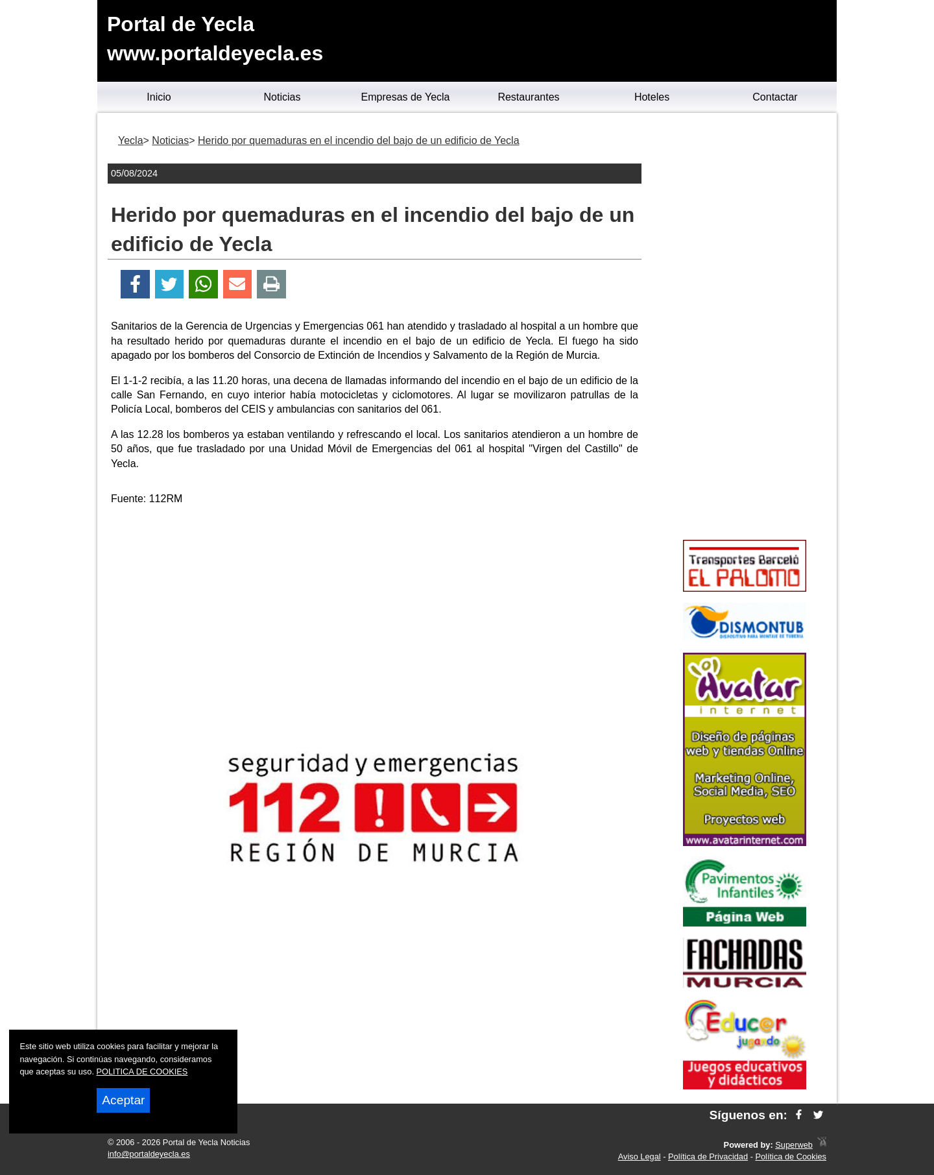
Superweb (794, 1145)
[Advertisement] (375, 607)
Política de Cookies (790, 1156)
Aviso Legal (639, 1156)
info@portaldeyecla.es (149, 1154)
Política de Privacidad (708, 1156)
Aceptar (123, 1100)
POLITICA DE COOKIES (142, 1071)
